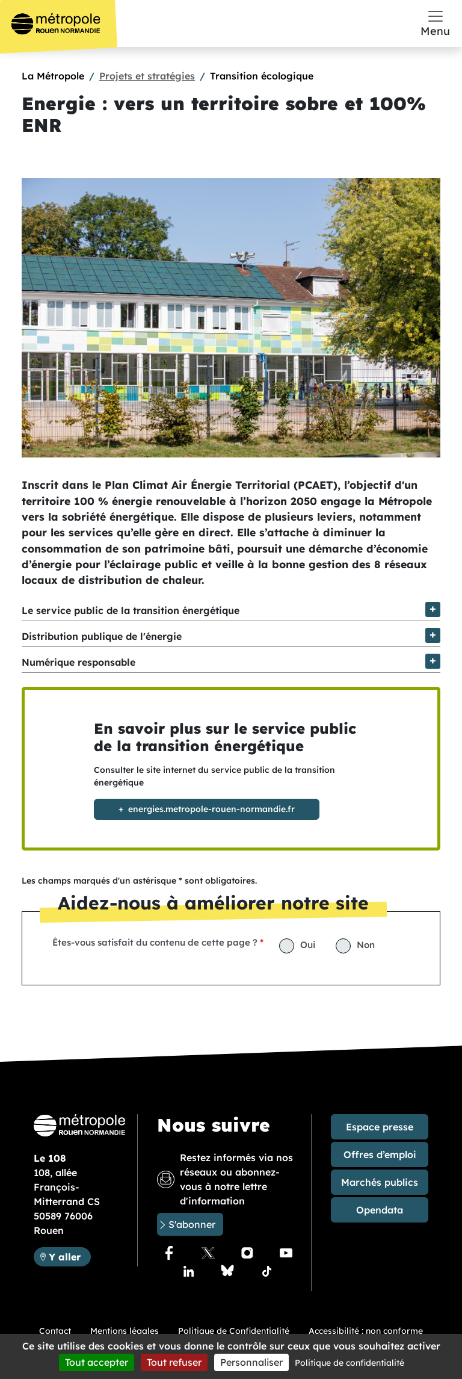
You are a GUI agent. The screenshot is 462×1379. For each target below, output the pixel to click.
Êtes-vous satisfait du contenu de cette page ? (154, 942)
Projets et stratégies (147, 76)
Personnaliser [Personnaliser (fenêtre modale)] (251, 1362)
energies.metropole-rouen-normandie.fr (211, 809)
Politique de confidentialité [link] (349, 1362)
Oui (307, 944)
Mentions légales (124, 1330)
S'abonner (191, 1224)
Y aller (69, 1256)
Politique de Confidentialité (233, 1330)
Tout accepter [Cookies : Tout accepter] (96, 1362)
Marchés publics (379, 1182)
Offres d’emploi (379, 1154)
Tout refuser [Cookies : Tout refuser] (174, 1362)
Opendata (379, 1210)
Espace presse (379, 1127)
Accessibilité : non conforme (366, 1330)
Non (366, 944)
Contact (55, 1330)
